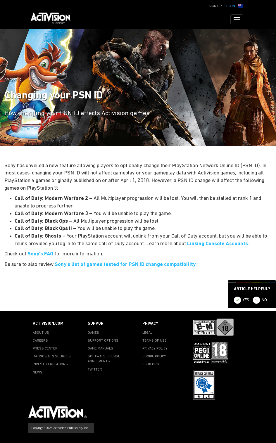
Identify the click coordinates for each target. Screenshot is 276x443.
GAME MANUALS (100, 348)
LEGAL (147, 333)
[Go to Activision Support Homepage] (54, 19)
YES (246, 300)
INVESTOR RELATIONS (50, 364)
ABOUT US (41, 333)
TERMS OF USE (154, 340)
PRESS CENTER (45, 348)
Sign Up (215, 6)
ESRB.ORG (150, 364)
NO (264, 300)
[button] (240, 5)
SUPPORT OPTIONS (103, 340)
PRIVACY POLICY (155, 348)
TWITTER (95, 369)
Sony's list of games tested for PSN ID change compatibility (125, 264)
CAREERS (40, 340)
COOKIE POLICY (154, 356)
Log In (230, 6)
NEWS (37, 372)
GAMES (93, 333)
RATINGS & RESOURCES (52, 356)
